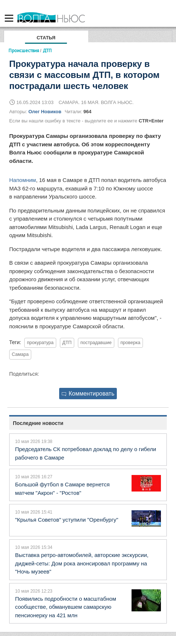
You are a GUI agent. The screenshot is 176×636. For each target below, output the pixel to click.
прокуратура (40, 342)
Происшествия (23, 50)
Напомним (22, 180)
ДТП (67, 342)
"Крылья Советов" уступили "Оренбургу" (66, 520)
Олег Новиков (44, 111)
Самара (20, 354)
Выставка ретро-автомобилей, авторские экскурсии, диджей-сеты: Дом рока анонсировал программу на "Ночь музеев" (81, 563)
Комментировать (88, 393)
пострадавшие (96, 342)
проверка (130, 342)
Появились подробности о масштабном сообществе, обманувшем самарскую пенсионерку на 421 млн (65, 607)
